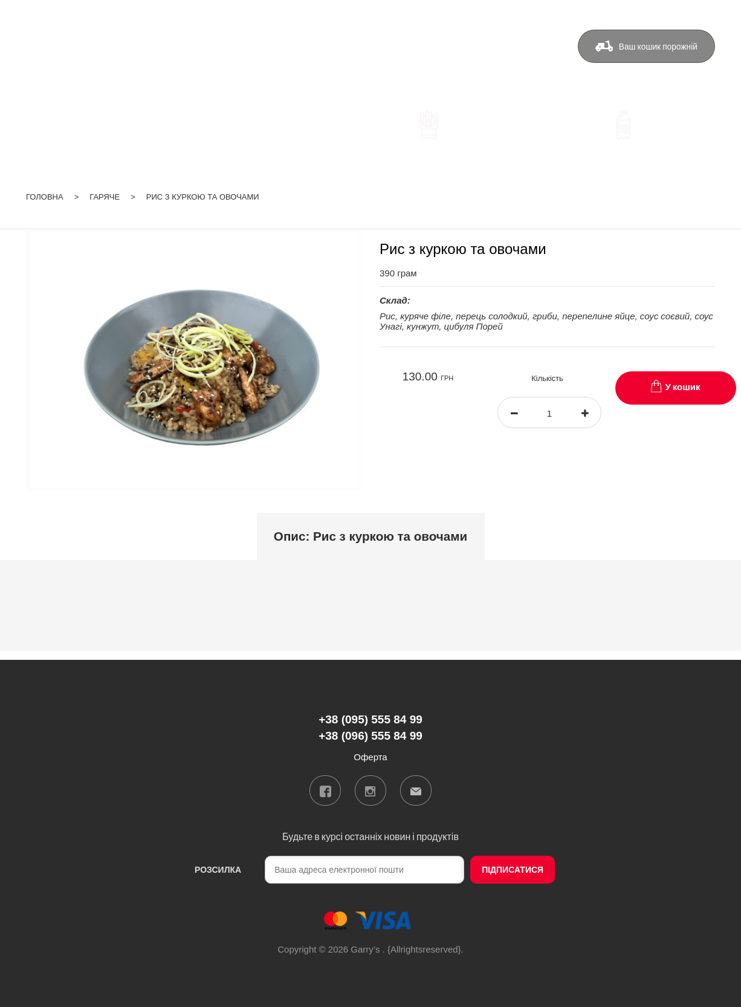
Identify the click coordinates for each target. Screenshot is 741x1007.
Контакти (460, 52)
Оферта (520, 52)
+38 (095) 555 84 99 (232, 54)
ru (678, 14)
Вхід (706, 14)
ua (663, 14)
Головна (44, 194)
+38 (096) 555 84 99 (232, 71)
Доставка (343, 52)
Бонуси (402, 52)
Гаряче (104, 194)
